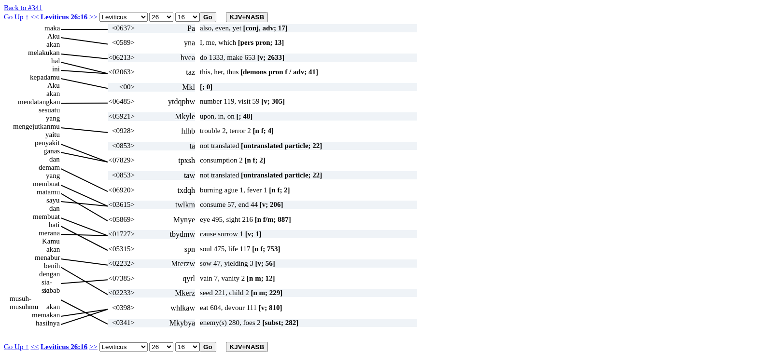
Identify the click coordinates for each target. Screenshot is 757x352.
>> (93, 17)
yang (53, 118)
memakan (46, 315)
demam (49, 167)
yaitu (52, 134)
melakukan (44, 52)
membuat (46, 184)
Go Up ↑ (16, 17)
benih (52, 266)
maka (52, 28)
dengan (49, 274)
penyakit (47, 143)
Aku (53, 36)
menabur (47, 257)
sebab (51, 290)
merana (49, 233)
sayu (53, 200)
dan (54, 159)
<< (34, 17)
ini (56, 69)
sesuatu (49, 110)
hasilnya (48, 323)
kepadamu (45, 77)
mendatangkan (39, 102)
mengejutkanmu (36, 126)
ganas (51, 151)
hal (55, 61)
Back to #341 (23, 8)
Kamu (51, 241)
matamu (48, 192)
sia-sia (47, 282)
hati (54, 225)
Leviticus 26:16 (64, 17)
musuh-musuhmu (24, 299)
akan (53, 44)
